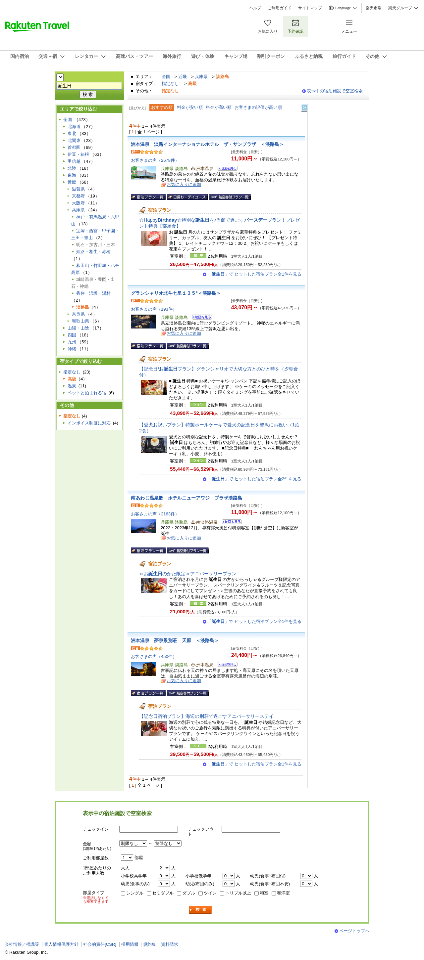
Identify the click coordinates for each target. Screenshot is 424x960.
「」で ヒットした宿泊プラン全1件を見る (254, 274)
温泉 (72, 385)
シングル (134, 893)
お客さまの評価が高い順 (258, 107)
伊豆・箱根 (78, 154)
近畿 (182, 76)
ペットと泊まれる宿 (87, 392)
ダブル (188, 893)
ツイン (210, 893)
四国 (72, 334)
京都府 (78, 196)
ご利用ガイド (280, 8)
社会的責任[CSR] (99, 944)
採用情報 (129, 944)
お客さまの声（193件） (154, 309)
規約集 (149, 944)
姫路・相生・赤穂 (93, 251)
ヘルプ (255, 8)
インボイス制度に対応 (89, 422)
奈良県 (78, 314)
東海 (72, 175)
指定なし (170, 83)
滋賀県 (78, 189)
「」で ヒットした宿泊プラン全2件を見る (254, 478)
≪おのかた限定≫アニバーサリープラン (188, 573)
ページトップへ (354, 930)
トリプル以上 (238, 893)
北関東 (74, 140)
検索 (201, 910)
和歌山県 (80, 321)
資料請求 (169, 944)
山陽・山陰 (78, 328)
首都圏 (74, 147)
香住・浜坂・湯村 (93, 293)
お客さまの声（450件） (154, 656)
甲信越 (74, 161)
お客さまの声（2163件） (155, 513)
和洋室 (283, 893)
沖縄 (72, 348)
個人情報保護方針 (61, 944)
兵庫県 (201, 76)
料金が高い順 (219, 107)
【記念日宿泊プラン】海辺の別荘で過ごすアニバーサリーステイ (206, 716)
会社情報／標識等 (22, 944)
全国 (166, 76)
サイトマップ (310, 8)
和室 (264, 893)
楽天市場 (374, 8)
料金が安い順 (190, 107)
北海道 (74, 126)
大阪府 (78, 202)
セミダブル (163, 893)
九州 (72, 341)
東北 (72, 133)
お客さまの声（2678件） (155, 160)
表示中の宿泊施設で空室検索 (335, 90)
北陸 (72, 168)
